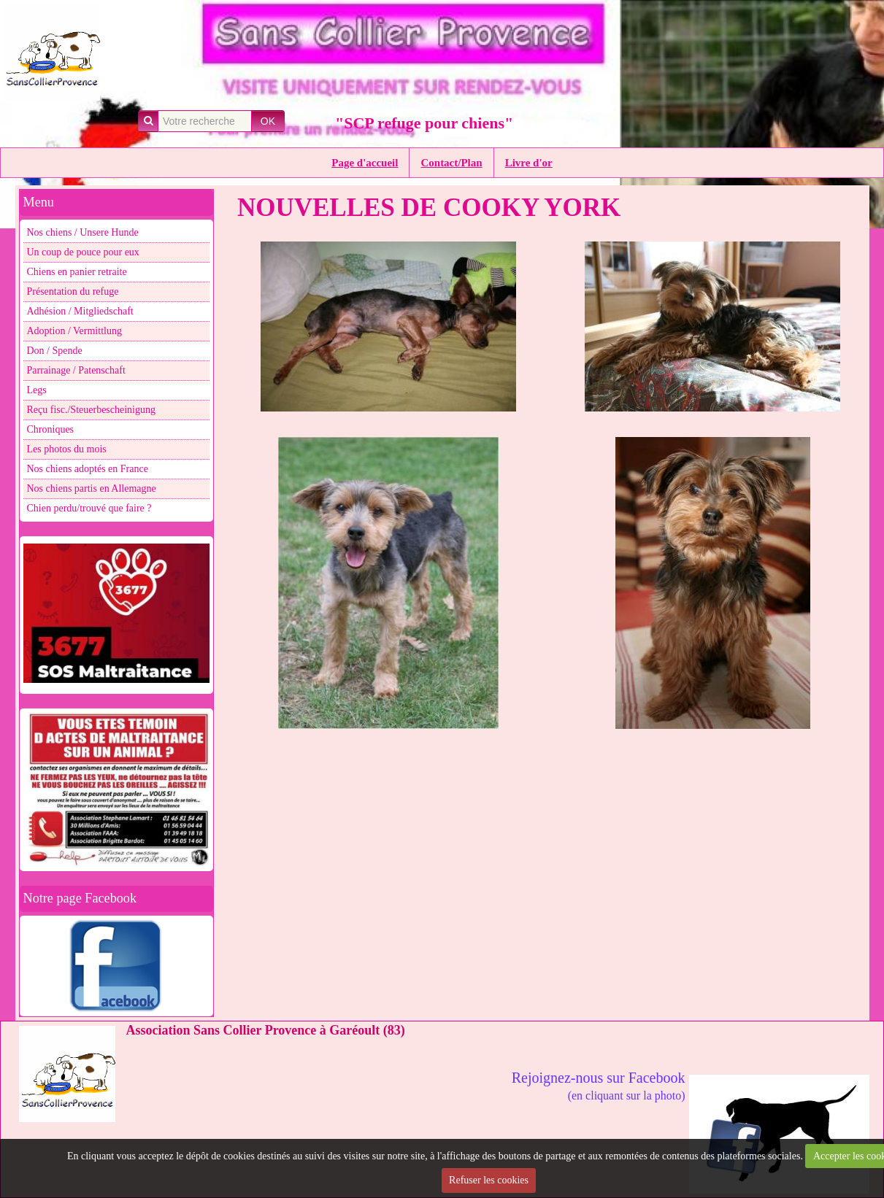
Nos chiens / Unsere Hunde (83, 232)
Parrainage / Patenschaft (76, 370)
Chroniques (50, 429)
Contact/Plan (451, 163)
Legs (37, 389)
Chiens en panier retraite (77, 271)
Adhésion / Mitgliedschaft (80, 311)
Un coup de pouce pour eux (83, 252)
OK (268, 121)
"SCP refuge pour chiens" (424, 123)
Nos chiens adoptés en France (87, 468)
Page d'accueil (364, 163)
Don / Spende (54, 350)
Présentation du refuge (73, 291)
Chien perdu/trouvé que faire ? (89, 508)
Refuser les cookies (489, 1180)
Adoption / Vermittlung (74, 330)
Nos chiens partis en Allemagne (91, 488)
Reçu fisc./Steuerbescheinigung (91, 409)
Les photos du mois (67, 449)
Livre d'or (529, 163)
